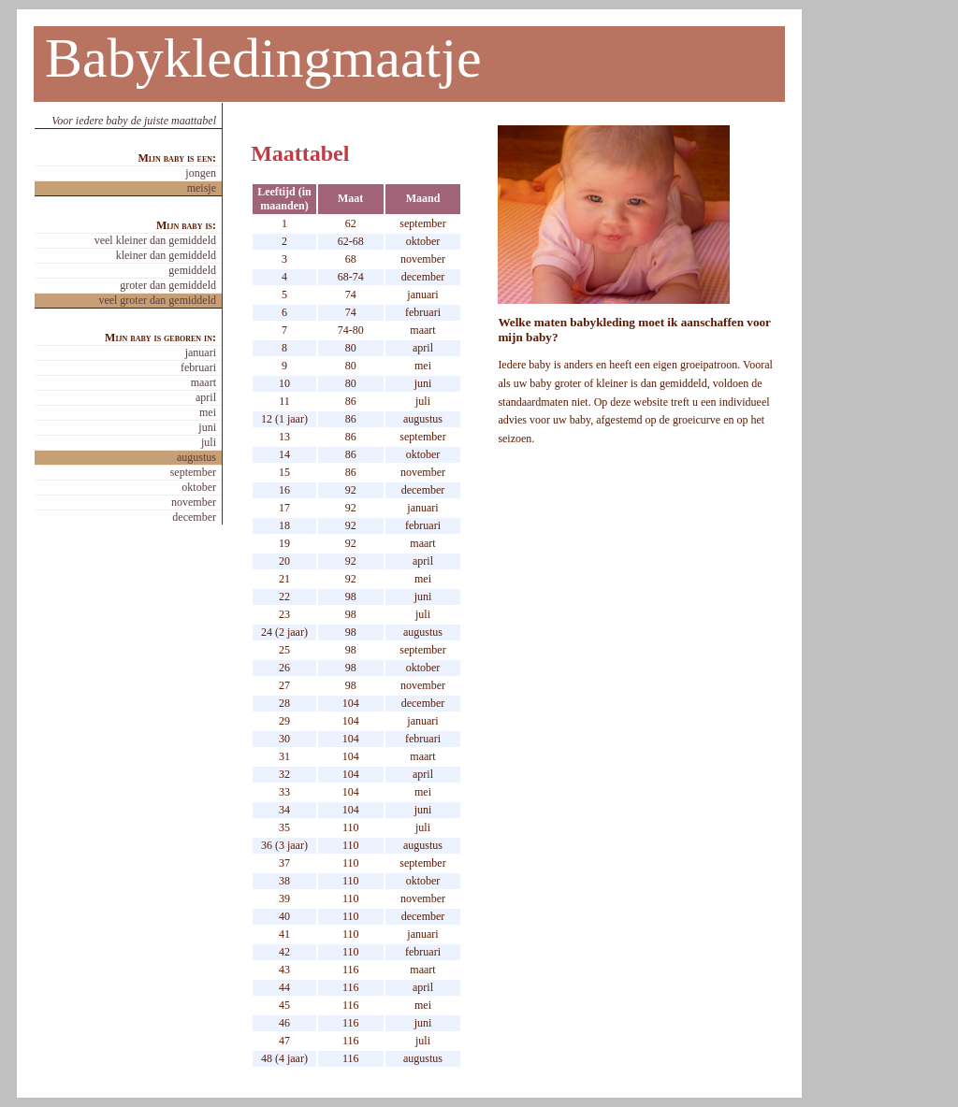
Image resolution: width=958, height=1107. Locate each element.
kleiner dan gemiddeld (166, 255)
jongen (200, 173)
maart (203, 382)
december (194, 517)
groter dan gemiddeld (168, 285)
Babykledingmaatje (263, 58)
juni (207, 427)
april (206, 397)
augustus (196, 457)
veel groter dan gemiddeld (157, 300)
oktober (198, 487)
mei (207, 412)
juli (208, 442)
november (193, 502)
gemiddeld (192, 270)
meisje (201, 187)
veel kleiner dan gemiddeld (155, 240)
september (193, 472)
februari (198, 367)
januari (200, 352)
